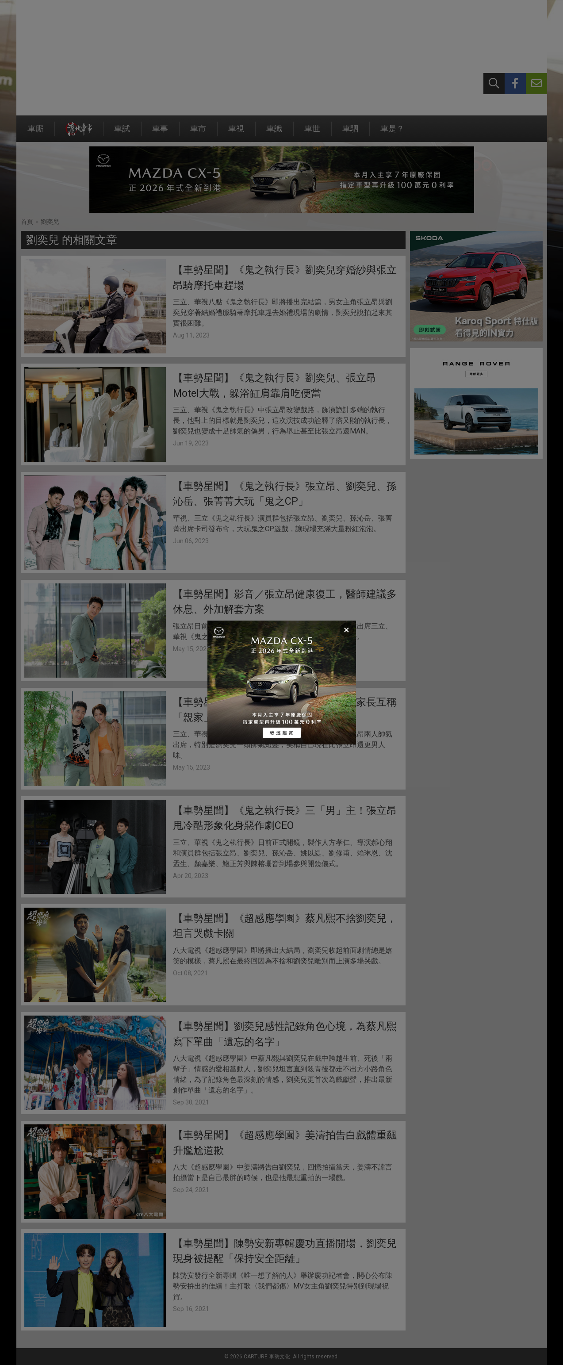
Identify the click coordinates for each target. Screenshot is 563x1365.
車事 (160, 133)
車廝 (35, 133)
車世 (312, 133)
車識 (274, 133)
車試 (122, 133)
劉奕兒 (50, 221)
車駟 (350, 133)
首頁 (27, 221)
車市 (198, 133)
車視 (236, 133)
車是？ (392, 133)
